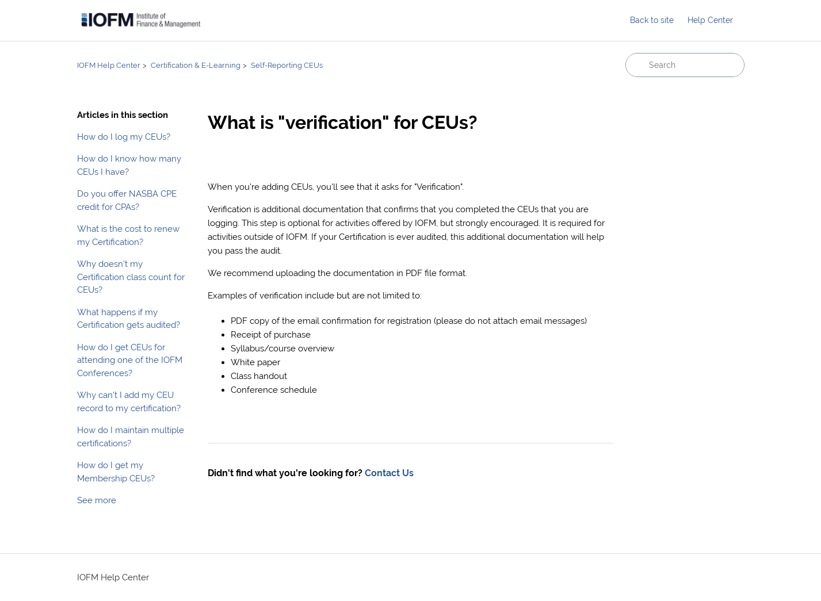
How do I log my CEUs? (123, 136)
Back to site (652, 20)
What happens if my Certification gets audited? (128, 318)
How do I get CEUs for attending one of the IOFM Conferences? (129, 360)
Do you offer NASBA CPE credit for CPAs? (127, 200)
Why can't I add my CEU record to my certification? (129, 401)
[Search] (685, 64)
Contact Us (389, 473)
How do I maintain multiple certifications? (130, 436)
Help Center (710, 20)
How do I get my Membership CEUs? (116, 471)
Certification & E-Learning (195, 65)
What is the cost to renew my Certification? (128, 235)
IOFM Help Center (108, 65)
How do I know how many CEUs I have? (129, 165)
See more (96, 500)
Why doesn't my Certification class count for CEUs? (131, 276)
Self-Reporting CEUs (287, 65)
